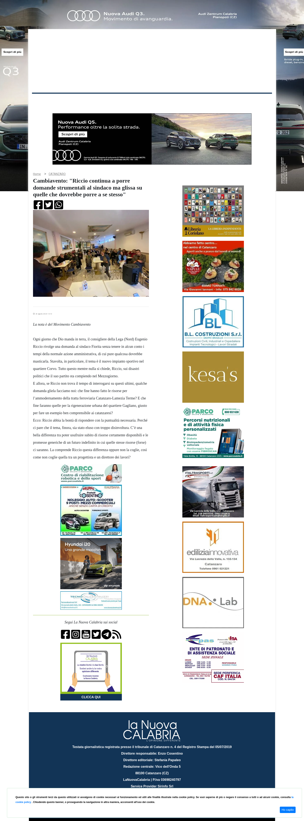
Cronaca (74, 100)
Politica (90, 100)
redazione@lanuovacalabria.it (161, 786)
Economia (137, 100)
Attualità (119, 100)
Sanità (105, 100)
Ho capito (288, 809)
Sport (152, 100)
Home (42, 99)
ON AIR (256, 101)
